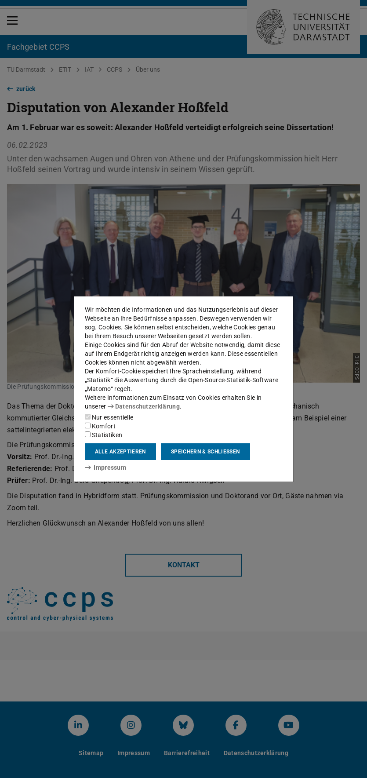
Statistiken (104, 434)
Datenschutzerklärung (144, 406)
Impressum (106, 467)
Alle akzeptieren (120, 452)
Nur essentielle (109, 417)
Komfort (100, 426)
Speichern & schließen (205, 452)
